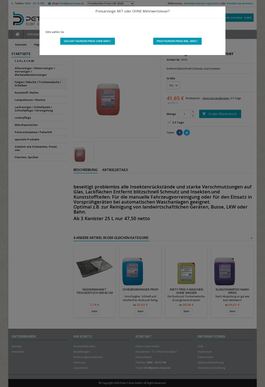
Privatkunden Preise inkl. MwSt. (177, 41)
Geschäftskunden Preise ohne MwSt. (87, 41)
